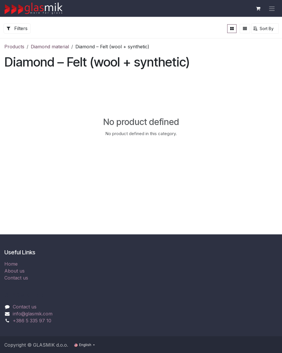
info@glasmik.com (32, 314)
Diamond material (50, 46)
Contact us (16, 278)
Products (14, 46)
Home (11, 264)
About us (14, 271)
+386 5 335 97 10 (32, 320)
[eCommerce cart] (258, 8)
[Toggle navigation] (272, 8)
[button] (265, 28)
